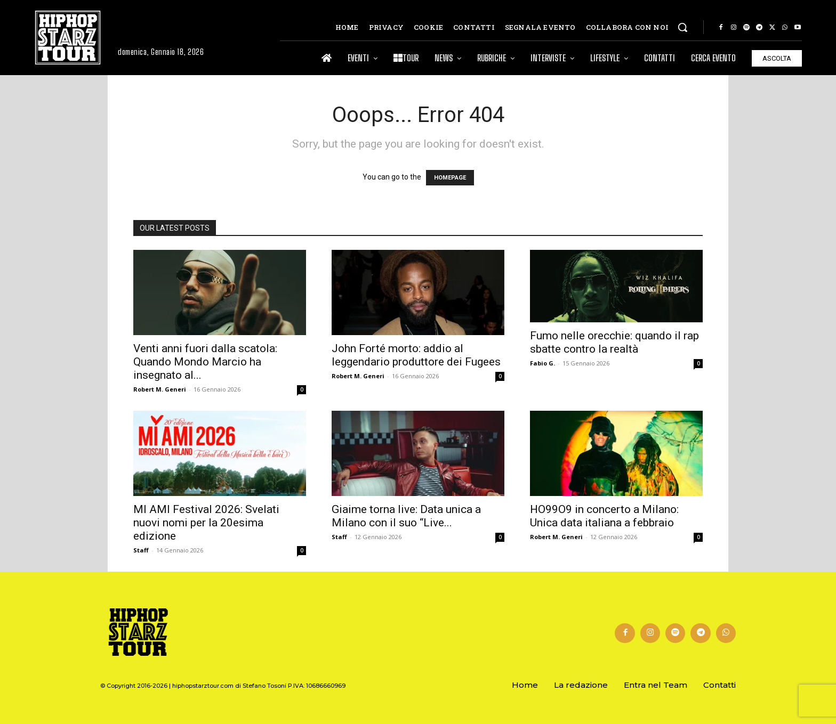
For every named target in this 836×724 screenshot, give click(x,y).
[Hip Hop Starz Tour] (68, 37)
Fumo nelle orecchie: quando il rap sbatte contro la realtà (614, 342)
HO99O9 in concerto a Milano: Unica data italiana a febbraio (604, 516)
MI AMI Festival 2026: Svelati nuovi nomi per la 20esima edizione (206, 522)
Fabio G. (542, 363)
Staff (141, 550)
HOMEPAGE (450, 177)
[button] (682, 27)
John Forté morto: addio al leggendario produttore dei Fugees (416, 355)
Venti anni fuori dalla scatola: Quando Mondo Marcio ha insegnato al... (205, 361)
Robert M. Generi (159, 389)
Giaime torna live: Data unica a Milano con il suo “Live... (406, 516)
